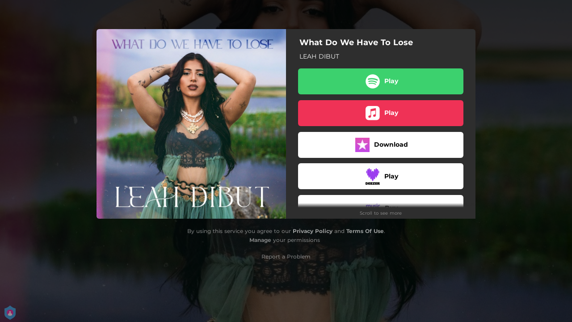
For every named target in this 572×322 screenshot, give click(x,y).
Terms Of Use (365, 231)
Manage (260, 240)
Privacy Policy (312, 231)
